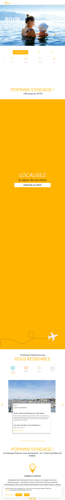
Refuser (27, 494)
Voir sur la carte (32, 185)
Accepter (18, 494)
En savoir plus (9, 494)
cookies (7, 490)
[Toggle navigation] (2, 3)
